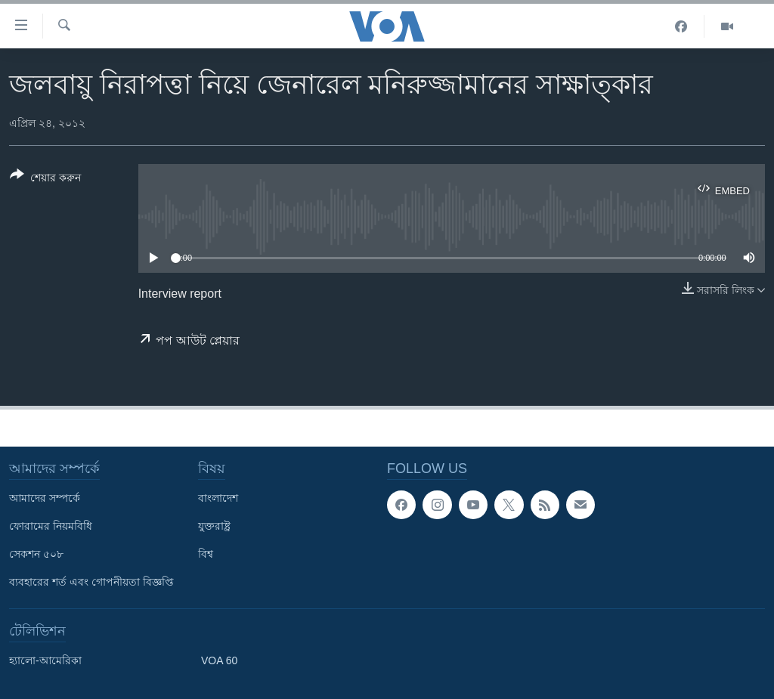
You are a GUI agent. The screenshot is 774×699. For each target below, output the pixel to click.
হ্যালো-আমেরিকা (45, 660)
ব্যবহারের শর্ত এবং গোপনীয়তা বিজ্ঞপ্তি (91, 582)
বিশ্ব (205, 554)
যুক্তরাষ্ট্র (214, 526)
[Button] (45, 179)
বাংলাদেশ (218, 498)
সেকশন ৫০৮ (36, 554)
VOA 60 (219, 660)
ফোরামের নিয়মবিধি (50, 526)
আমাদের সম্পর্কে (44, 498)
